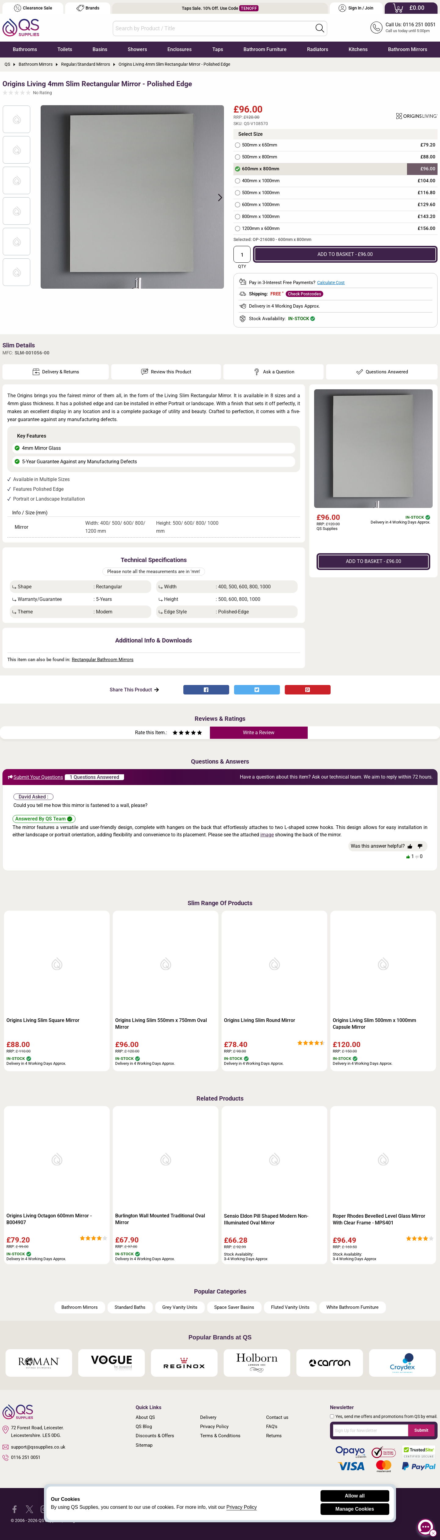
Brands (87, 8)
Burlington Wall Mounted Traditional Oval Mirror (160, 1219)
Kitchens (358, 49)
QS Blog (144, 1426)
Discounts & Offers (155, 1435)
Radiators (317, 49)
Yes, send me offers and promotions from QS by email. (387, 1416)
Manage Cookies (355, 1509)
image (267, 835)
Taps (217, 49)
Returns (274, 1435)
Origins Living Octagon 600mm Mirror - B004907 (49, 1219)
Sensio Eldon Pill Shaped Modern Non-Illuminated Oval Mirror (266, 1219)
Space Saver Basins (234, 1307)
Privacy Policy (214, 1426)
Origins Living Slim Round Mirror (259, 1020)
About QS (145, 1417)
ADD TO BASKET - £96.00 (345, 254)
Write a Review (258, 732)
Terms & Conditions (220, 1435)
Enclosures (179, 49)
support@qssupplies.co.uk (33, 1447)
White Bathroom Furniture (352, 1307)
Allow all (355, 1495)
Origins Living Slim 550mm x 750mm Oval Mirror (161, 1023)
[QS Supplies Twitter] (29, 1509)
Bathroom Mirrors (407, 49)
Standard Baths (130, 1307)
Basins (100, 49)
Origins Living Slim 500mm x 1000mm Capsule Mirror (374, 1023)
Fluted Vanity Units (290, 1307)
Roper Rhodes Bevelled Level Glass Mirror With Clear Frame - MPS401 (379, 1219)
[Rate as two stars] (178, 733)
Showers (137, 49)
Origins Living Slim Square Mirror (42, 1020)
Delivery (208, 1417)
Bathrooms (25, 49)
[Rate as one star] (175, 733)
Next (216, 197)
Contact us (277, 1417)
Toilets (64, 49)
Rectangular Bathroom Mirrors (103, 659)
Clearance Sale (33, 8)
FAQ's (271, 1426)
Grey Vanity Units (179, 1307)
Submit (421, 1430)
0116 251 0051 (21, 1458)
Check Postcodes (304, 293)
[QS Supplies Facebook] (14, 1509)
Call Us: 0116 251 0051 (411, 25)
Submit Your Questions (35, 777)
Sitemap (144, 1445)
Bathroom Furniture (265, 49)
